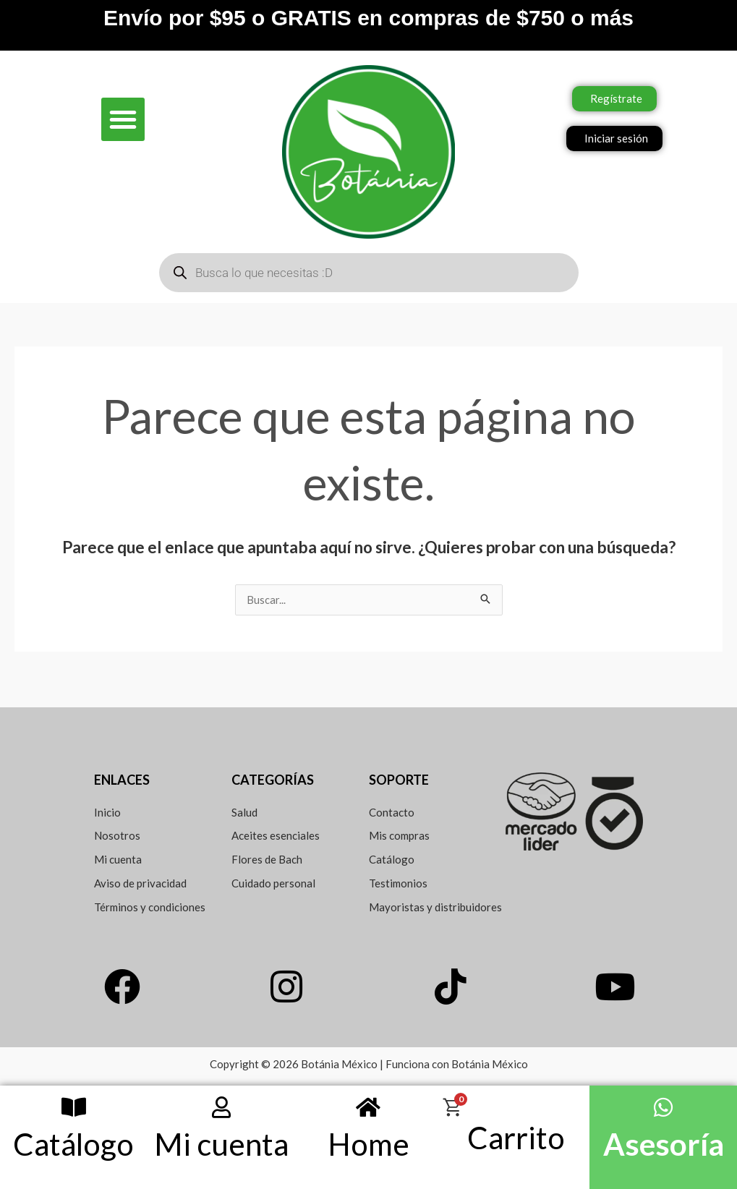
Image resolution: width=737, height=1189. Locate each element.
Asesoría (663, 1144)
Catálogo (73, 1144)
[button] (123, 119)
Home (368, 1144)
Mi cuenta (221, 1144)
